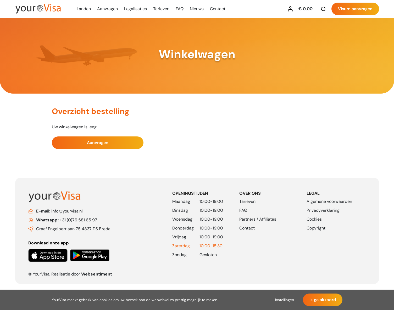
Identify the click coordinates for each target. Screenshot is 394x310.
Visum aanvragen (355, 9)
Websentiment (96, 274)
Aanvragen (107, 9)
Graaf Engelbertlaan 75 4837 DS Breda (73, 229)
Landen (84, 9)
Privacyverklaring (323, 210)
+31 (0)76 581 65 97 (66, 220)
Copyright (316, 228)
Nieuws (197, 9)
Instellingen (284, 299)
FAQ (180, 9)
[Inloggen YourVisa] (291, 9)
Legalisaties (135, 9)
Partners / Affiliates (257, 219)
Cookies (314, 219)
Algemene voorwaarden (329, 201)
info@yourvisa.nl (59, 211)
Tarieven (161, 9)
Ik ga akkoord (322, 299)
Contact (217, 9)
